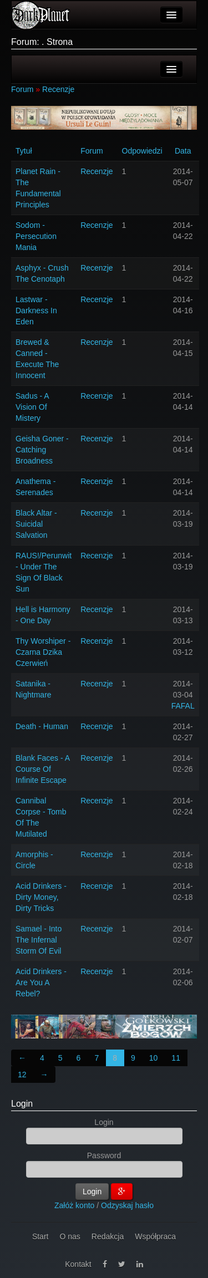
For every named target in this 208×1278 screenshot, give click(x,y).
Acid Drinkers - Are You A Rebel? (41, 982)
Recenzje (58, 89)
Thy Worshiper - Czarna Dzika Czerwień (43, 652)
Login (22, 1103)
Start (40, 1236)
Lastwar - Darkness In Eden (36, 310)
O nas (69, 1236)
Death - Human (42, 726)
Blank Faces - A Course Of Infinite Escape (42, 769)
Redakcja (108, 1236)
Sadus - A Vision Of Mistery (32, 406)
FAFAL (183, 705)
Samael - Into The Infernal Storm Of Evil (39, 939)
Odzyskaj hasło (127, 1205)
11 (175, 1057)
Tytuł (24, 150)
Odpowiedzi (142, 150)
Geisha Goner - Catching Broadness (42, 449)
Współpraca (155, 1236)
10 (153, 1057)
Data (183, 150)
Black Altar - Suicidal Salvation (36, 523)
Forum (22, 89)
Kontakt (78, 1264)
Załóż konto (74, 1205)
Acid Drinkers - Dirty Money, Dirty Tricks (41, 897)
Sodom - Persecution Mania (36, 236)
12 (22, 1074)
